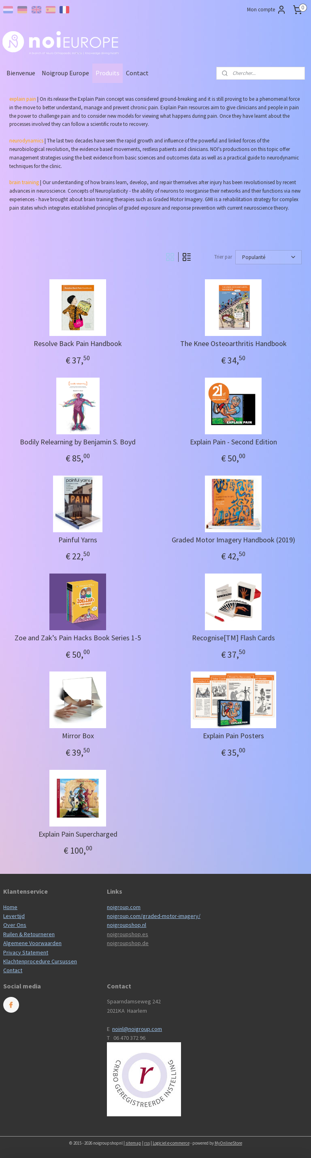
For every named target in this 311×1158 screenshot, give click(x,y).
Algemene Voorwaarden (32, 943)
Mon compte (266, 10)
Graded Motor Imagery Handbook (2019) (233, 539)
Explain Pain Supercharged (77, 834)
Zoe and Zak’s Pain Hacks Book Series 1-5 (78, 637)
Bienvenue (20, 73)
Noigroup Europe (65, 73)
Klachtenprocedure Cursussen (40, 961)
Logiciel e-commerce (171, 1143)
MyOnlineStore (228, 1143)
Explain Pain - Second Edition (233, 442)
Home (10, 907)
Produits (107, 73)
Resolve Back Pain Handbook (78, 343)
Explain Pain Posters (233, 735)
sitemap (133, 1143)
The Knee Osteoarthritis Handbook (233, 343)
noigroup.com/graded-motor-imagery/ (153, 916)
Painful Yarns (77, 539)
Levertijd (14, 916)
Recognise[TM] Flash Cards (233, 637)
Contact (137, 73)
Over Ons (14, 925)
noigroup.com (124, 907)
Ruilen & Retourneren (29, 934)
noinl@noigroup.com (137, 1029)
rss (147, 1143)
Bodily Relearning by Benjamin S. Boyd (78, 442)
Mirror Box (78, 735)
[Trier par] (268, 257)
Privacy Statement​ (25, 952)
